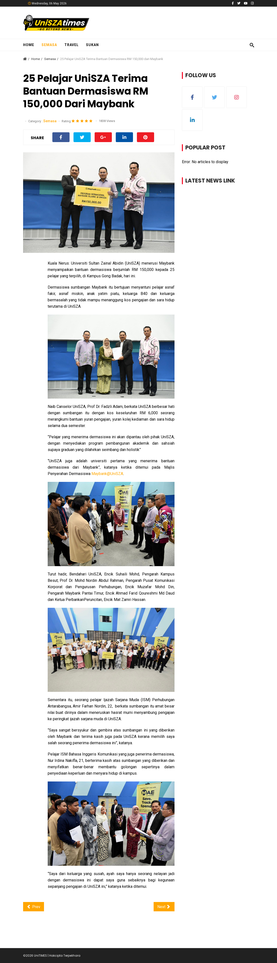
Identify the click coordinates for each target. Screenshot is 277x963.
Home (28, 45)
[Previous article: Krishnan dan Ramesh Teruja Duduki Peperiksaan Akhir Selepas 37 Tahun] (33, 907)
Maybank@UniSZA (107, 473)
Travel (71, 45)
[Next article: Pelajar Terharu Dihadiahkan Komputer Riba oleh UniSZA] (164, 907)
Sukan (92, 45)
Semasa (49, 45)
